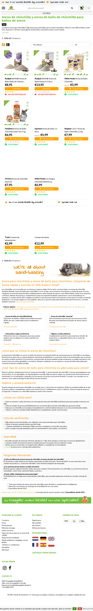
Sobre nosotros (8, 530)
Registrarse (36, 520)
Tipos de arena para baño (55, 307)
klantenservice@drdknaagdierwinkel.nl (16, 585)
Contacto (5, 520)
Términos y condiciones (11, 545)
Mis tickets (36, 525)
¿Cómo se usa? (72, 307)
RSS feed (5, 550)
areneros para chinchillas (25, 302)
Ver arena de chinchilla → (58, 327)
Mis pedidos (36, 523)
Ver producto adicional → (58, 344)
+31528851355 (8, 587)
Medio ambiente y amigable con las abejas (15, 541)
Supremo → (18, 344)
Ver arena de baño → (11, 327)
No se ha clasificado (42, 92)
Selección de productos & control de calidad (15, 534)
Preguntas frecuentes (30, 309)
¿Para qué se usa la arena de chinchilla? (30, 307)
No (80, 609)
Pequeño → (8, 344)
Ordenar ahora (76, 89)
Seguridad (17, 309)
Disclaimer (6, 547)
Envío (4, 523)
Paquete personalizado (10, 538)
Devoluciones (7, 525)
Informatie (17, 89)
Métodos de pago (8, 528)
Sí (74, 609)
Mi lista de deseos (39, 528)
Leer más (5, 32)
